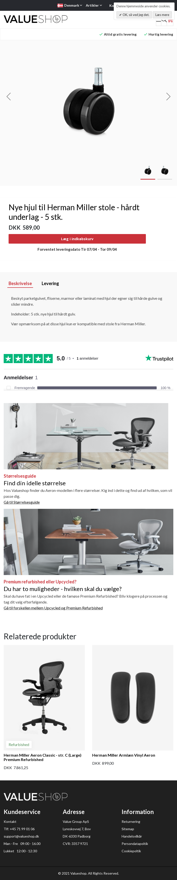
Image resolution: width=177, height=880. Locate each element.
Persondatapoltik (135, 843)
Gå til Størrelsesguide (22, 502)
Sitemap (128, 829)
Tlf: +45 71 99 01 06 (19, 829)
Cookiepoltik (131, 851)
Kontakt (10, 821)
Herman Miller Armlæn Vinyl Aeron (123, 755)
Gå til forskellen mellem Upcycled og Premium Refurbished (53, 607)
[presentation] (8, 96)
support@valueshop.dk (21, 836)
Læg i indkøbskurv (77, 238)
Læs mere (162, 15)
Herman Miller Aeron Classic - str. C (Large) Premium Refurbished (42, 757)
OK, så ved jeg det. (135, 15)
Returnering (131, 821)
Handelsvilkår (132, 836)
